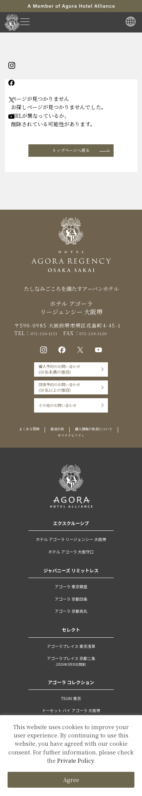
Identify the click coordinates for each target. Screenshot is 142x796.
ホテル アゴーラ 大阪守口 (71, 571)
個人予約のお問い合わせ (57, 377)
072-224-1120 (106, 337)
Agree (71, 780)
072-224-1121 (49, 337)
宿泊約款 (85, 447)
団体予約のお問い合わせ (57, 399)
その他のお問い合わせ (54, 421)
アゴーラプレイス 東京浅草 (71, 665)
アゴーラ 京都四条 (71, 618)
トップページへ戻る (71, 152)
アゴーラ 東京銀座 (71, 606)
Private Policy (75, 760)
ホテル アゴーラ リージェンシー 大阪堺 (71, 559)
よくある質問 (51, 447)
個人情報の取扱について (48, 454)
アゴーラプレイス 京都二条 (71, 681)
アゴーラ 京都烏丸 (71, 631)
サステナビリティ (102, 454)
